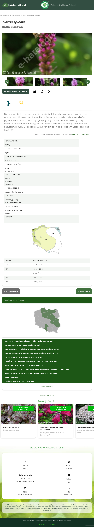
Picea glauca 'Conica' (25, 481)
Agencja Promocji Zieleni (81, 134)
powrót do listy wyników (15, 91)
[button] (20, 81)
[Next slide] (88, 82)
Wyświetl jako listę (47, 395)
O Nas (52, 524)
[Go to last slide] (7, 82)
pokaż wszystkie (47, 387)
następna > (84, 291)
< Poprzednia (11, 291)
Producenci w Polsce (14, 300)
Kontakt (42, 524)
